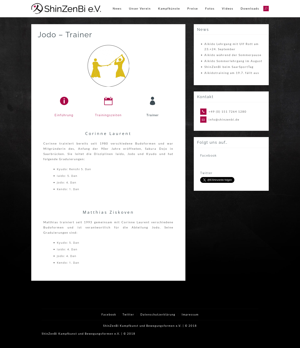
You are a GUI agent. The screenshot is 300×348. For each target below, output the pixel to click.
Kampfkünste (169, 8)
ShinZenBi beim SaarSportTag (229, 72)
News (117, 8)
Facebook (108, 320)
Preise (192, 8)
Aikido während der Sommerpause (232, 60)
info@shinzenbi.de (224, 125)
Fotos (210, 8)
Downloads (250, 8)
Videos (227, 8)
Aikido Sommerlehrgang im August (233, 66)
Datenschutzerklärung (157, 320)
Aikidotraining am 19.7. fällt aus (231, 78)
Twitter (128, 320)
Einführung (64, 121)
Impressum (190, 320)
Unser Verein (140, 8)
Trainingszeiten (108, 121)
